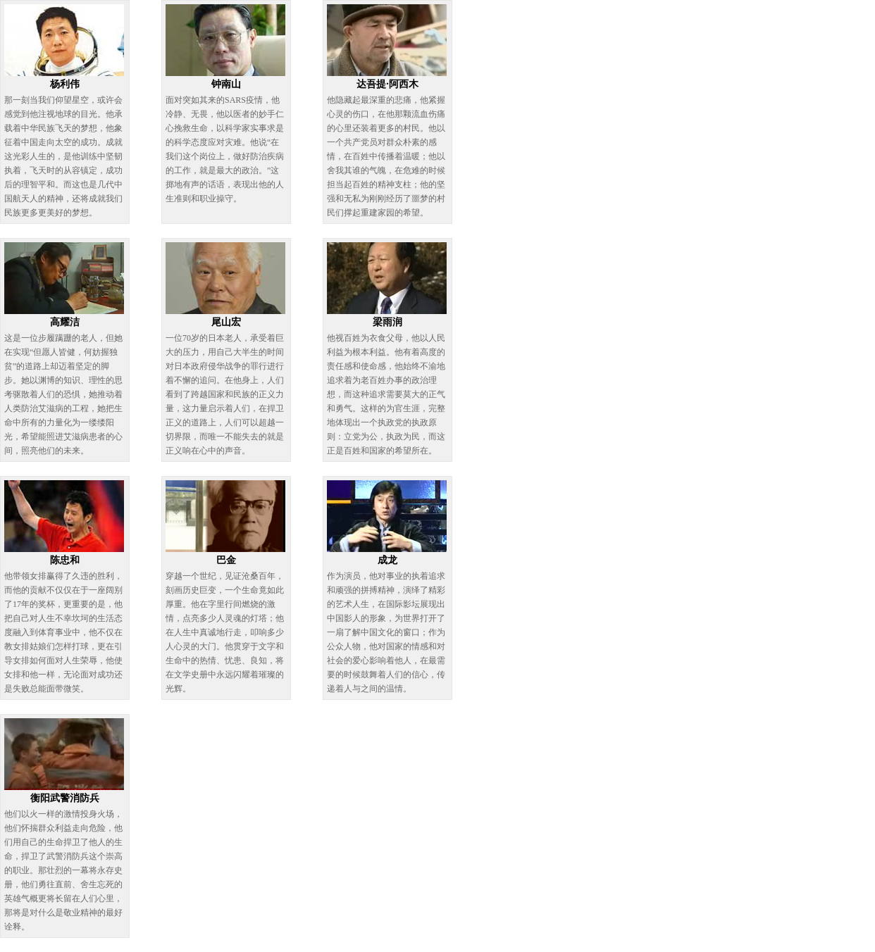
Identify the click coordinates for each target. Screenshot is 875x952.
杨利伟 (65, 84)
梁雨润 (387, 322)
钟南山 (226, 84)
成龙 (387, 560)
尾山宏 (226, 322)
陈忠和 (65, 560)
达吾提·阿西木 (387, 84)
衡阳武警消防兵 (64, 798)
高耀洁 (65, 322)
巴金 (226, 560)
